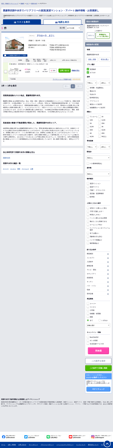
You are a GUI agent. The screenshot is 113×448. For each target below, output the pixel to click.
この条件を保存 (98, 361)
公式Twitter (33, 436)
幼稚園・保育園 (94, 314)
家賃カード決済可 (94, 104)
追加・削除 (92, 59)
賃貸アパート (93, 187)
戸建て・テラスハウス (96, 190)
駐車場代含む (93, 98)
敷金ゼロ (91, 91)
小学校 (90, 310)
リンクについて (80, 444)
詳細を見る (75, 70)
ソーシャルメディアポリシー (65, 444)
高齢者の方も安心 (94, 237)
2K (89, 123)
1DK (90, 120)
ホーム (3, 444)
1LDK (101, 120)
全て (27, 3)
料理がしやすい (94, 215)
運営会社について (93, 444)
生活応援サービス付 (95, 344)
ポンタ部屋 (92, 340)
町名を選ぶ (105, 59)
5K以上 (102, 136)
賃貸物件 (91, 69)
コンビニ (13, 169)
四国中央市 (34, 3)
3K (100, 127)
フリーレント (93, 101)
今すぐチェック (98, 389)
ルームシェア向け (94, 225)
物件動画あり (93, 243)
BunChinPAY (93, 337)
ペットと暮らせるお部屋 (97, 218)
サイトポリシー (33, 444)
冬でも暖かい (93, 233)
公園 (31, 169)
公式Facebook (11, 436)
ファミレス (25, 169)
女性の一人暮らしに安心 (97, 208)
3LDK (101, 130)
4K (89, 133)
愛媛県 (22, 3)
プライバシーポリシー (47, 444)
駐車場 (90, 197)
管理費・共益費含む (95, 88)
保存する (91, 35)
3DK (90, 130)
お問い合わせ (64, 70)
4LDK (90, 136)
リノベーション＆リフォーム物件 (98, 229)
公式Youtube (79, 436)
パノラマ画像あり (94, 240)
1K (100, 117)
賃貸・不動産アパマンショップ (9, 3)
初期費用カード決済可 (96, 108)
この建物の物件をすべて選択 (15, 55)
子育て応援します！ (95, 211)
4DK (101, 133)
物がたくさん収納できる (97, 221)
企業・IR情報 (12, 444)
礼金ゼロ (91, 94)
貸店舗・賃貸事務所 (95, 193)
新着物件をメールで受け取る (102, 35)
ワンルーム (92, 117)
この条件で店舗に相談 (98, 368)
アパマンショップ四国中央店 (62, 79)
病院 (18, 169)
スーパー (6, 169)
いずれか (103, 320)
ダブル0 (91, 73)
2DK (101, 123)
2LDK (90, 127)
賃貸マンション (94, 183)
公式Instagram (103, 436)
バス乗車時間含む (94, 163)
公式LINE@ (55, 436)
